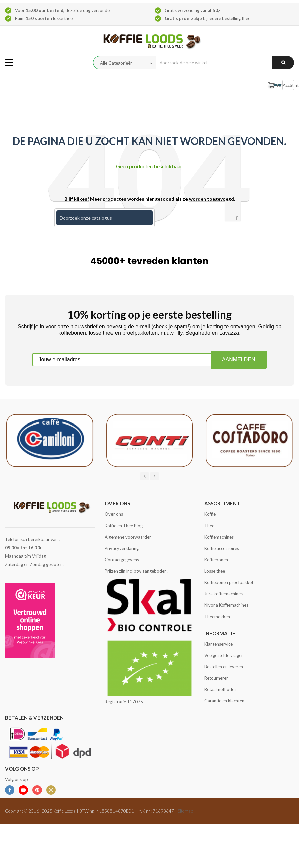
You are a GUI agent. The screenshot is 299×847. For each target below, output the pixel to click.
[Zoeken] (104, 217)
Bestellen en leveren (223, 666)
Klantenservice (218, 644)
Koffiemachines (219, 537)
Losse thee (214, 571)
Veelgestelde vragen (224, 655)
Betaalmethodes (220, 689)
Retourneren (216, 678)
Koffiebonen (216, 559)
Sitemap (185, 811)
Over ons (114, 514)
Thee (209, 525)
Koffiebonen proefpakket (228, 582)
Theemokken (217, 616)
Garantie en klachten (224, 700)
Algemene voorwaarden (128, 537)
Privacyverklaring (122, 548)
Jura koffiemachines (223, 593)
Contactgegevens (122, 559)
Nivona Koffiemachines (226, 605)
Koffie (210, 514)
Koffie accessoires (221, 548)
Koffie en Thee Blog (124, 525)
